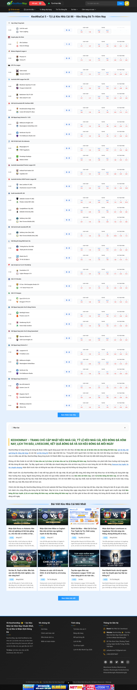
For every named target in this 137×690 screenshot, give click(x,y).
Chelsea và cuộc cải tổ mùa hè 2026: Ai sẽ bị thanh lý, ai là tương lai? (53, 573)
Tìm (119, 3)
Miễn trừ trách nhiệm (48, 641)
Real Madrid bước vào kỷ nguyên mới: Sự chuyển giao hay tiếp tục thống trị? (114, 573)
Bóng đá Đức (113, 537)
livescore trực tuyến (120, 464)
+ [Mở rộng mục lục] (125, 428)
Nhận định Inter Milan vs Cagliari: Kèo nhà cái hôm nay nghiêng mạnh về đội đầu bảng (52, 531)
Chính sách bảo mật (47, 633)
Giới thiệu (44, 629)
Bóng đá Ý (19, 537)
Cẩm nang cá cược (89, 9)
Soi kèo (74, 9)
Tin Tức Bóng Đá (61, 9)
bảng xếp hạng (24, 453)
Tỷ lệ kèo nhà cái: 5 (79, 629)
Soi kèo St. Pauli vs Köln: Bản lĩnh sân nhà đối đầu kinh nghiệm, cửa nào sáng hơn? (21, 573)
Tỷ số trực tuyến (78, 645)
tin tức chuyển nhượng (17, 467)
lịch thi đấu (121, 450)
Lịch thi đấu (29, 9)
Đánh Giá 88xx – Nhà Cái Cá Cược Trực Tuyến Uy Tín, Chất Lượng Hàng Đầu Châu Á (84, 531)
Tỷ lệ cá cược (14, 9)
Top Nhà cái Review (84, 537)
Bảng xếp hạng (46, 9)
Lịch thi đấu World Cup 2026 (82, 650)
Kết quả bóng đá (78, 637)
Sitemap (108, 682)
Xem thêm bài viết (68, 598)
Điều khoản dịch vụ (47, 637)
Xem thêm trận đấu (68, 415)
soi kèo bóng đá (45, 453)
